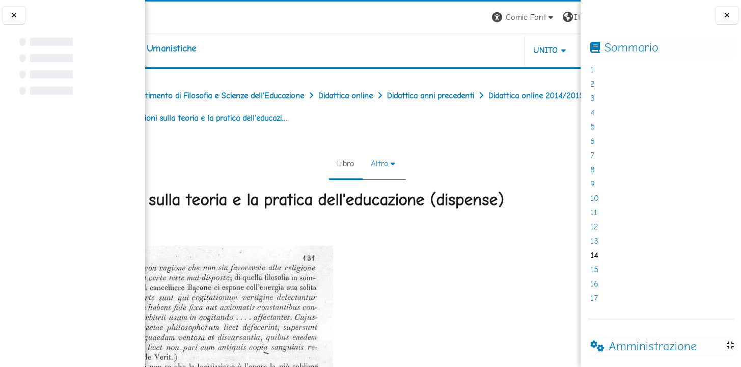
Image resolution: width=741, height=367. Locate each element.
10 (594, 198)
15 (594, 269)
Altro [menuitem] (375, 163)
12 (594, 226)
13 (594, 241)
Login (563, 17)
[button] (438, 17)
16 (594, 284)
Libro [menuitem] (341, 163)
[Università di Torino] (177, 16)
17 (594, 298)
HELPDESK (519, 50)
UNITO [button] (461, 50)
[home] (209, 48)
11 (593, 212)
